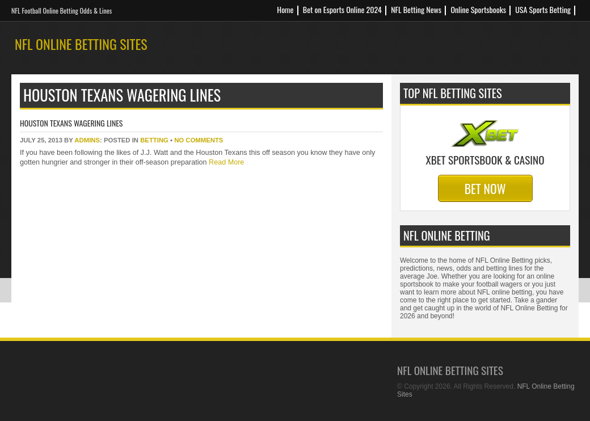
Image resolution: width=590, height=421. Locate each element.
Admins (87, 140)
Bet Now (485, 188)
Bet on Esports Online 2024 (342, 9)
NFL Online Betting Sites (81, 43)
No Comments (198, 140)
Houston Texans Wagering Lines (71, 123)
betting (154, 140)
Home (285, 9)
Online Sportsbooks (478, 9)
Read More (226, 162)
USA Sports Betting (543, 9)
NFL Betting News (416, 9)
